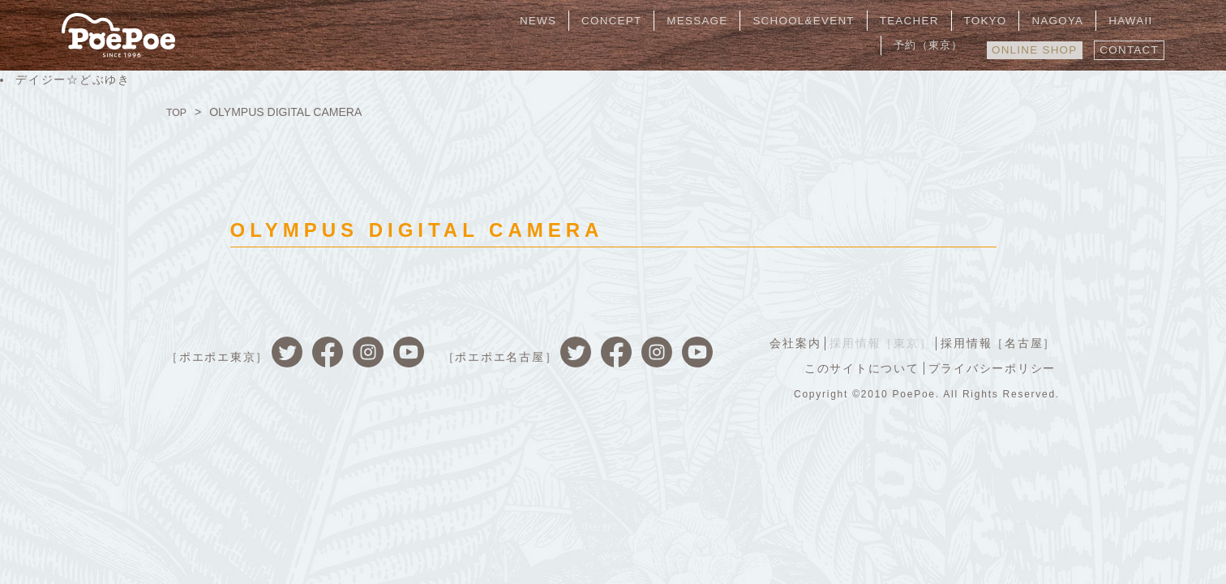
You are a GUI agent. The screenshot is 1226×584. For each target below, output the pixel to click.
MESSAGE (651, 20)
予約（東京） (1121, 20)
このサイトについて (857, 366)
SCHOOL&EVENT (751, 20)
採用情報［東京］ (876, 342)
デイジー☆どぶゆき (73, 79)
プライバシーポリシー (991, 366)
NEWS (508, 20)
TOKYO (918, 20)
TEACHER (851, 20)
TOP (178, 111)
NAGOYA (982, 20)
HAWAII (1046, 20)
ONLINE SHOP (1024, 46)
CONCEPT (573, 20)
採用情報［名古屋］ (996, 342)
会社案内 (786, 342)
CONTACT (1127, 46)
